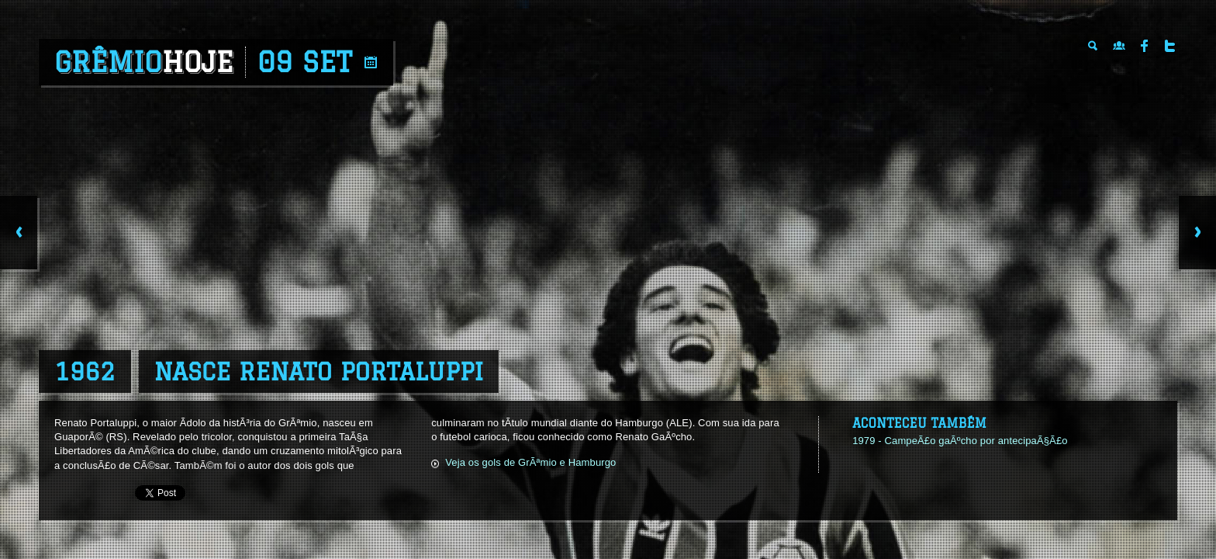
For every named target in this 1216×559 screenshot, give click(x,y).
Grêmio (143, 62)
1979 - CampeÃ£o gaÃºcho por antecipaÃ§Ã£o (960, 440)
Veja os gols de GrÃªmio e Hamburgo (530, 462)
